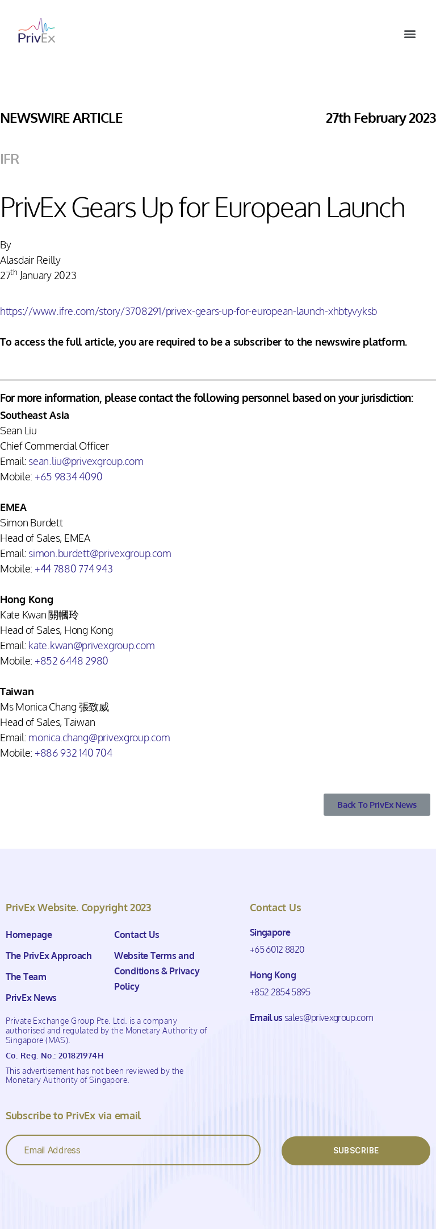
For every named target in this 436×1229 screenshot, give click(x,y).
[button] (409, 33)
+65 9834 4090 (69, 476)
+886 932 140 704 (73, 752)
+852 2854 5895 (280, 992)
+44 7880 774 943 (74, 568)
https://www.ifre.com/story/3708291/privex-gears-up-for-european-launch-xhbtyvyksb (188, 311)
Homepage (29, 934)
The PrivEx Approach (49, 955)
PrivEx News (31, 997)
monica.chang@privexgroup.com (99, 737)
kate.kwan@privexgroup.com (91, 645)
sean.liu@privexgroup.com (86, 461)
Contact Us (136, 934)
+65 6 (260, 949)
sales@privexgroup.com (328, 1017)
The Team (26, 976)
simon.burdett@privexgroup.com (99, 553)
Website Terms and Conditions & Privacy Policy (157, 971)
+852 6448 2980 (71, 660)
